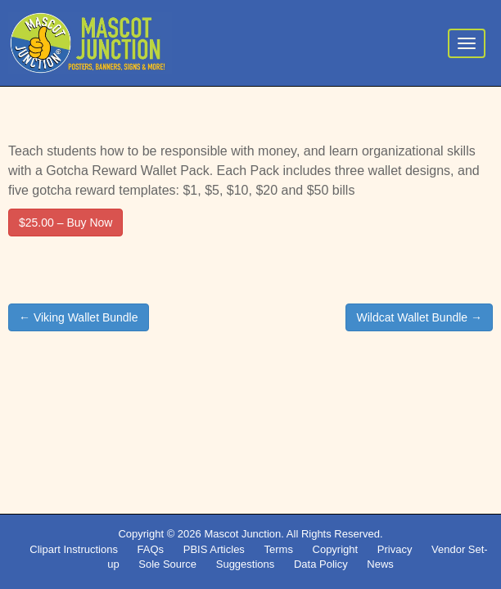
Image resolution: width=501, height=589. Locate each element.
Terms (278, 549)
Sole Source (167, 564)
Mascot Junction (242, 534)
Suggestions (245, 564)
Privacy (395, 549)
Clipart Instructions (73, 549)
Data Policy (321, 564)
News (380, 564)
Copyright (336, 549)
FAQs (151, 549)
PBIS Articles (214, 549)
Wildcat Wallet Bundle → (419, 317)
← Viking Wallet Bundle (78, 317)
